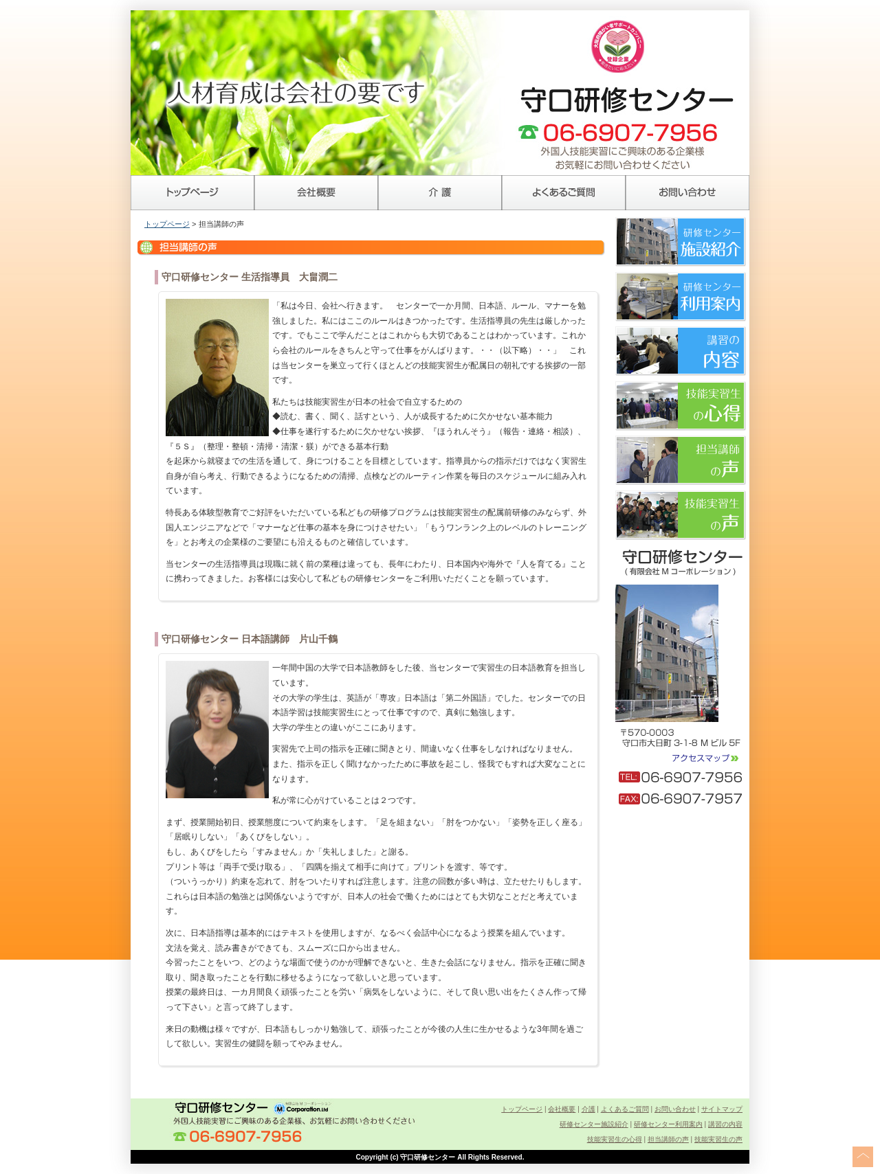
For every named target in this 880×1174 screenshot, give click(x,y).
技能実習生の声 (718, 1139)
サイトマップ (721, 1109)
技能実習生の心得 (614, 1139)
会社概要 (316, 192)
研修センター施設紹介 (594, 1124)
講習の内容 (725, 1124)
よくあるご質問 (564, 192)
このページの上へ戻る (862, 1157)
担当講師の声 (668, 1139)
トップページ (192, 192)
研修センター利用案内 (668, 1124)
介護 (440, 192)
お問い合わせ (687, 192)
